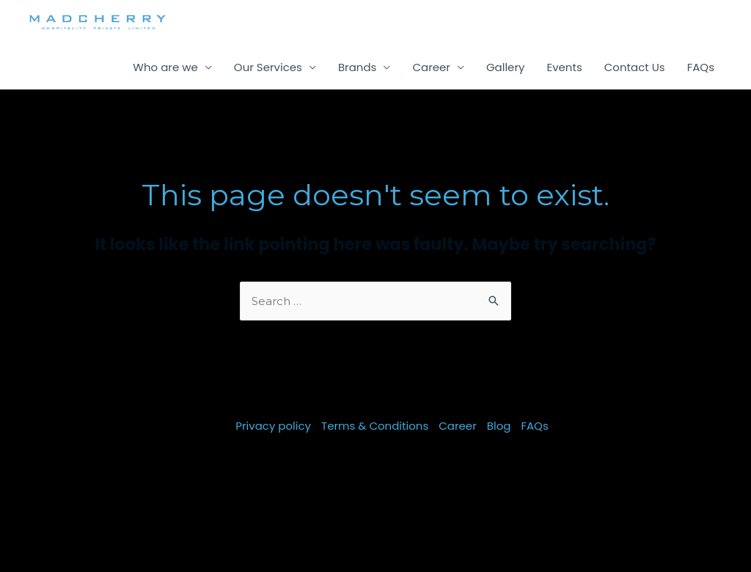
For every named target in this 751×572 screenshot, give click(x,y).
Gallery (505, 67)
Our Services (268, 67)
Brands (357, 67)
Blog (499, 425)
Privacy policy (273, 425)
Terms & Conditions (374, 425)
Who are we (165, 67)
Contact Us (634, 67)
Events (564, 67)
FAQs (700, 67)
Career (431, 67)
